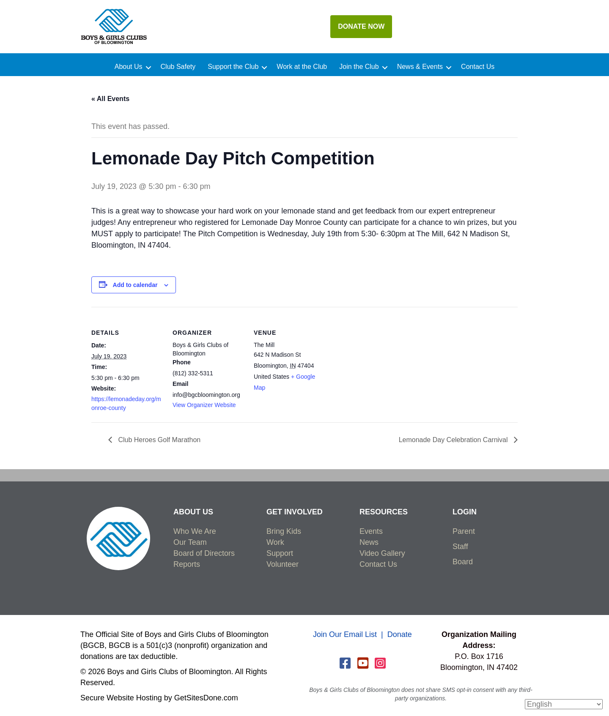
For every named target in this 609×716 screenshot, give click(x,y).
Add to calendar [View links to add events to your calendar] (135, 284)
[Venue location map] (379, 365)
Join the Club (359, 66)
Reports (186, 564)
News (369, 542)
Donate (399, 634)
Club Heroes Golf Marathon (158, 439)
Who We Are (194, 531)
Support (279, 553)
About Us (129, 66)
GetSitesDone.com (206, 698)
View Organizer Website (204, 405)
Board (463, 561)
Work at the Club (302, 66)
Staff (460, 546)
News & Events (420, 66)
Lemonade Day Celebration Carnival (454, 439)
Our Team (190, 542)
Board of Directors (204, 553)
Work (275, 542)
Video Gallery (382, 553)
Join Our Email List (345, 634)
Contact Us (477, 66)
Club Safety (178, 66)
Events (371, 531)
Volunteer (282, 564)
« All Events (110, 98)
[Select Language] (564, 704)
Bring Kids (283, 531)
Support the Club (233, 66)
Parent (464, 531)
